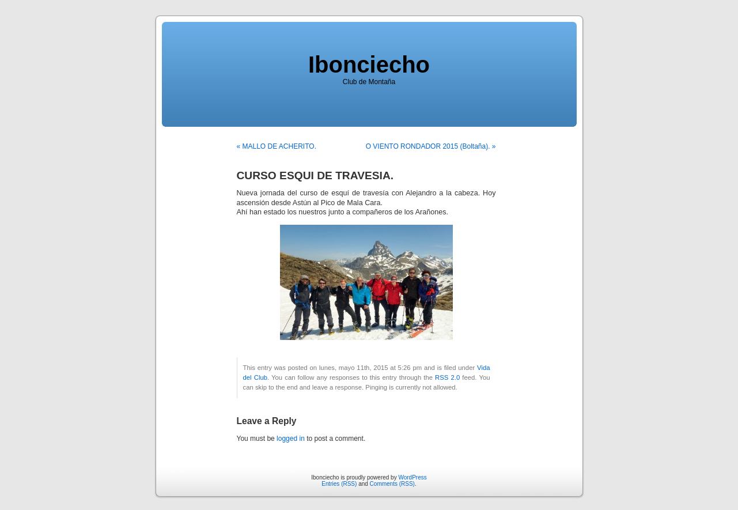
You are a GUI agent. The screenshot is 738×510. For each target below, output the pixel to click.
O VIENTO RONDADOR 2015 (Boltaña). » (431, 146)
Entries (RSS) (339, 484)
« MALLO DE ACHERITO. (277, 146)
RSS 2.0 (447, 377)
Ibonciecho (369, 64)
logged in (291, 439)
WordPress (412, 477)
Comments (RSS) (392, 484)
